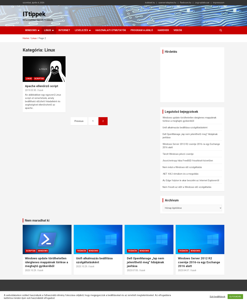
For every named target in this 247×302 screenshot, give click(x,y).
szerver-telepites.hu (167, 2)
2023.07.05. (132, 270)
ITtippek (34, 14)
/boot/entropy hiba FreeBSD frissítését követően (188, 160)
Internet (64, 30)
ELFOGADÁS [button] (235, 296)
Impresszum (218, 2)
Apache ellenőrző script (41, 86)
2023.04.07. (184, 270)
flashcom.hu (185, 2)
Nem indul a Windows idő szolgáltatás (182, 167)
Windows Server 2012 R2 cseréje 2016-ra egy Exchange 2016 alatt (199, 262)
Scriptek (39, 78)
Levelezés (81, 30)
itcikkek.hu (150, 2)
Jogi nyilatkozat (202, 2)
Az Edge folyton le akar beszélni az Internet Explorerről (191, 180)
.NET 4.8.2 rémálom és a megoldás (180, 173)
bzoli (40, 90)
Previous (79, 121)
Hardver (163, 30)
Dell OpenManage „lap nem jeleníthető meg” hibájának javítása (145, 262)
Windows (31, 30)
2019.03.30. (31, 90)
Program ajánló (142, 30)
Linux (47, 30)
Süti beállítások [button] (217, 296)
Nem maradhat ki (37, 220)
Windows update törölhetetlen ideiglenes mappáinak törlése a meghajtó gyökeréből (46, 262)
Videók (178, 30)
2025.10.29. (31, 270)
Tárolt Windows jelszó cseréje (178, 154)
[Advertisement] (192, 78)
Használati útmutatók (110, 30)
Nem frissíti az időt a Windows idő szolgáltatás (187, 187)
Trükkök (81, 251)
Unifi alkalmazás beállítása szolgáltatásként (185, 127)
